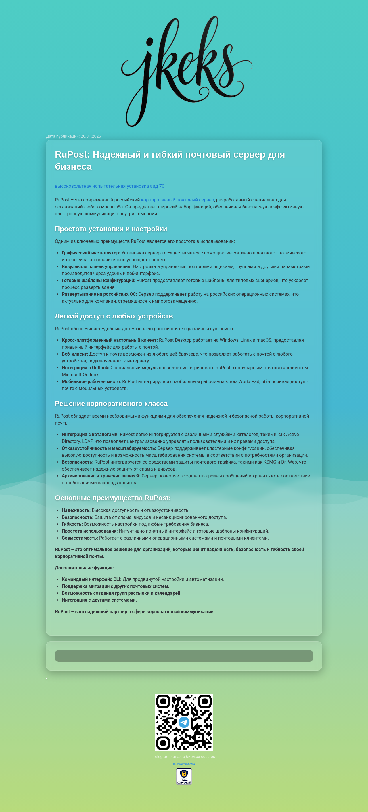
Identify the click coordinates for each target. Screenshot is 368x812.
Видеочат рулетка (184, 764)
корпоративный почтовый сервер (177, 200)
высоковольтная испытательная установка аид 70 (109, 186)
